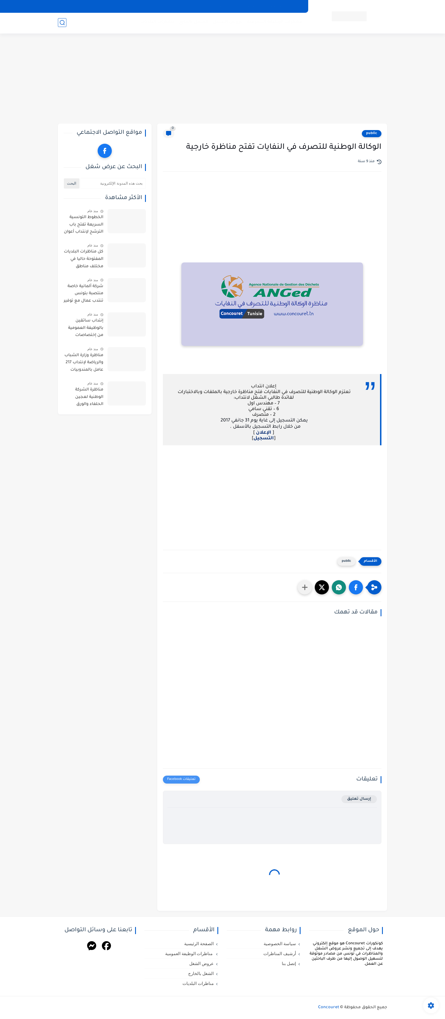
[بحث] (62, 23)
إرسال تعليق (359, 799)
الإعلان (263, 432)
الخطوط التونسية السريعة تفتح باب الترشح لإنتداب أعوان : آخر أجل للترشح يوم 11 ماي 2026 (83, 225)
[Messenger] (91, 946)
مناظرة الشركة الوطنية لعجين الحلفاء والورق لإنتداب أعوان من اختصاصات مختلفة (85, 398)
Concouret (328, 1007)
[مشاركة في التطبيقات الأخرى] (305, 587)
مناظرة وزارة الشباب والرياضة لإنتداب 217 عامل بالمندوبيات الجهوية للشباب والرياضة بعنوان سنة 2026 (83, 363)
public (371, 133)
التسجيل (263, 438)
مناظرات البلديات (157, 22)
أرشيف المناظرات (248, 6)
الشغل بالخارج (193, 22)
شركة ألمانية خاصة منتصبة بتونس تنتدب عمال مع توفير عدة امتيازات (83, 294)
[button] (356, 587)
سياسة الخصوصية (286, 6)
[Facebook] (106, 946)
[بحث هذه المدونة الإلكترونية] (113, 183)
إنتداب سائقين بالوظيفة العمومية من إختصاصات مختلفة (85, 329)
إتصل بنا (219, 6)
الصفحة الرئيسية (199, 943)
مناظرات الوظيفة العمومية (274, 22)
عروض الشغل (227, 22)
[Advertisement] (222, 79)
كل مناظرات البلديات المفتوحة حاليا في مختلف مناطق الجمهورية (83, 260)
